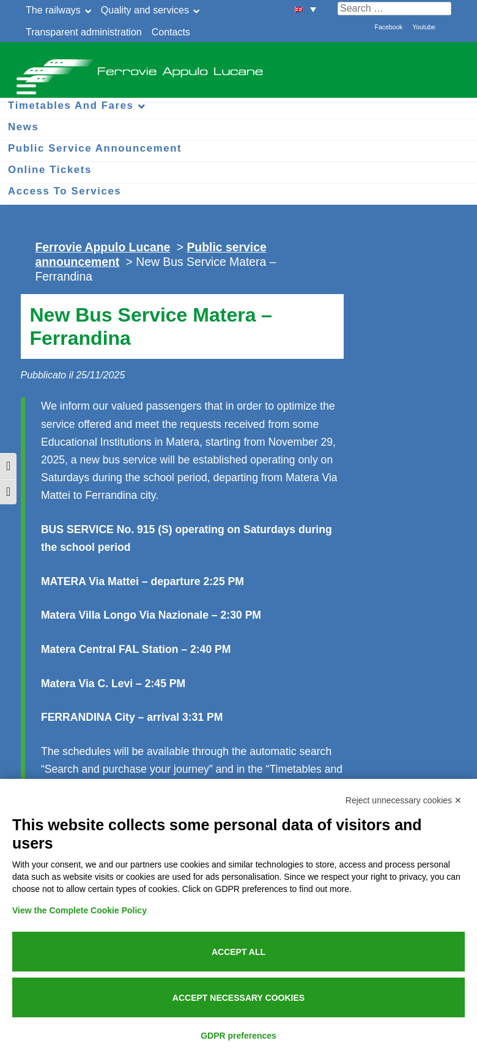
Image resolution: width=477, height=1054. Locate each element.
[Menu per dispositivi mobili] (24, 84)
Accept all (238, 952)
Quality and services (145, 10)
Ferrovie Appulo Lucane (238, 67)
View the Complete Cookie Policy (79, 910)
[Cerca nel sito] (394, 8)
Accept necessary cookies (238, 998)
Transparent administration (84, 32)
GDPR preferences (238, 1036)
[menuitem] (305, 9)
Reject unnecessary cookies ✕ (404, 800)
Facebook (389, 27)
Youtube (423, 27)
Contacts (171, 32)
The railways (53, 10)
